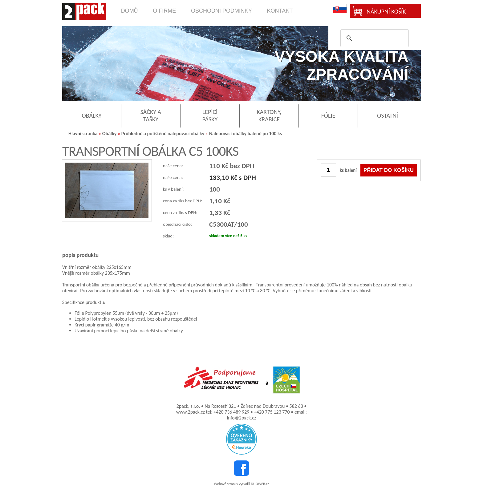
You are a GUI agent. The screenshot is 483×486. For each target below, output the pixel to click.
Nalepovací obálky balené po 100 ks (245, 133)
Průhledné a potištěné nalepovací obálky (163, 133)
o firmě (164, 11)
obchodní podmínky (221, 11)
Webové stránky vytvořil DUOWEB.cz (241, 484)
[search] (373, 38)
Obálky (109, 133)
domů (129, 11)
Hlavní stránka (82, 133)
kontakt (280, 11)
